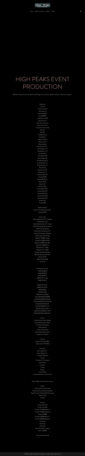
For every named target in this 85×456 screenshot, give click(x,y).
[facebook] (81, 11)
